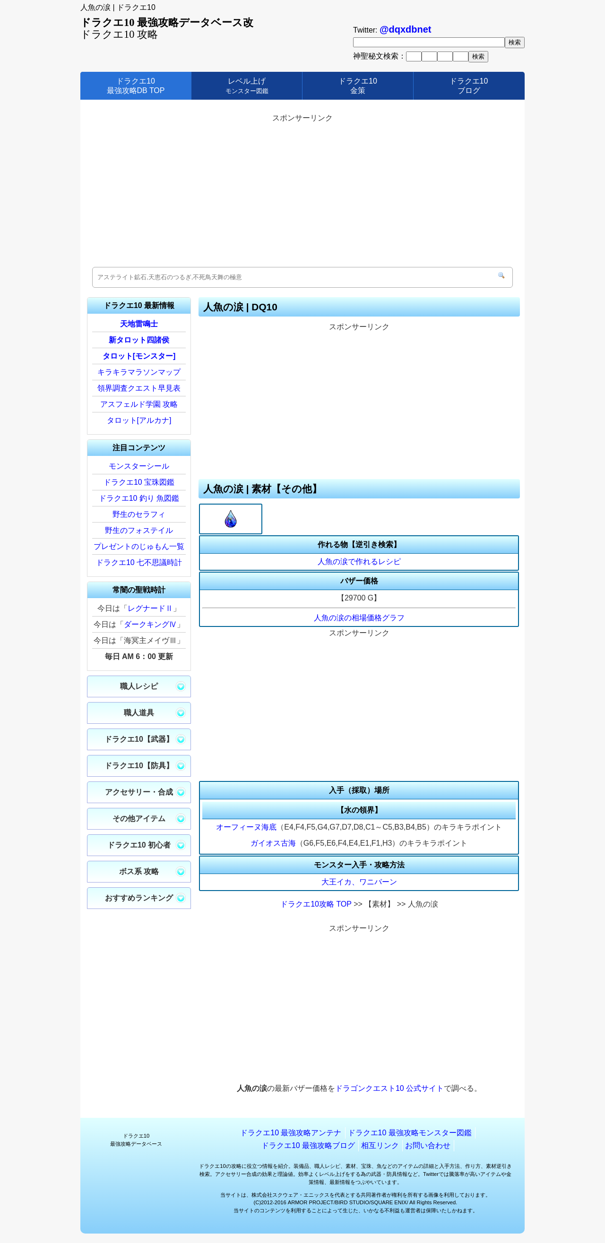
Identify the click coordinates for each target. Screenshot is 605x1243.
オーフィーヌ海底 (246, 827)
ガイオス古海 (273, 843)
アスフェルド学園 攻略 (139, 404)
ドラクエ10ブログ (468, 85)
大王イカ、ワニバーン (359, 882)
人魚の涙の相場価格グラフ (359, 618)
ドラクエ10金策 (357, 85)
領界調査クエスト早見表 (139, 388)
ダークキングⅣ (150, 624)
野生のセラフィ (138, 514)
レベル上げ (246, 85)
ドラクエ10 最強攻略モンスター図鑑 (410, 1133)
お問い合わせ (427, 1145)
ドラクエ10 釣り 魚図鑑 (139, 498)
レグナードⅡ (150, 608)
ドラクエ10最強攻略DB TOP (136, 85)
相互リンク (380, 1145)
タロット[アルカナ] (139, 420)
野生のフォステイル (139, 530)
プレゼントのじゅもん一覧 (139, 546)
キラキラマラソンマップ (139, 372)
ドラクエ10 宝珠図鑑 (139, 482)
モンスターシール (139, 466)
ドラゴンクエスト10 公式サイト (389, 1088)
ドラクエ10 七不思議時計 (139, 562)
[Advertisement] (302, 191)
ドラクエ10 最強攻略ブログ (308, 1145)
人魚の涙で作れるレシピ (359, 561)
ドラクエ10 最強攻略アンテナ (290, 1133)
